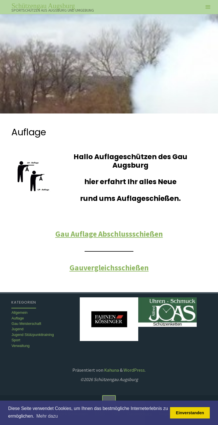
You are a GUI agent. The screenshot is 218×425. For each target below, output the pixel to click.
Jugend (17, 329)
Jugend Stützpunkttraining (32, 335)
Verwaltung (20, 346)
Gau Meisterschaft (26, 323)
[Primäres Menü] (208, 7)
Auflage (17, 318)
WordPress (134, 370)
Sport (15, 340)
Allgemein (19, 312)
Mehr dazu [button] (47, 416)
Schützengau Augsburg (43, 6)
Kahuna (111, 370)
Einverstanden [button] (190, 413)
